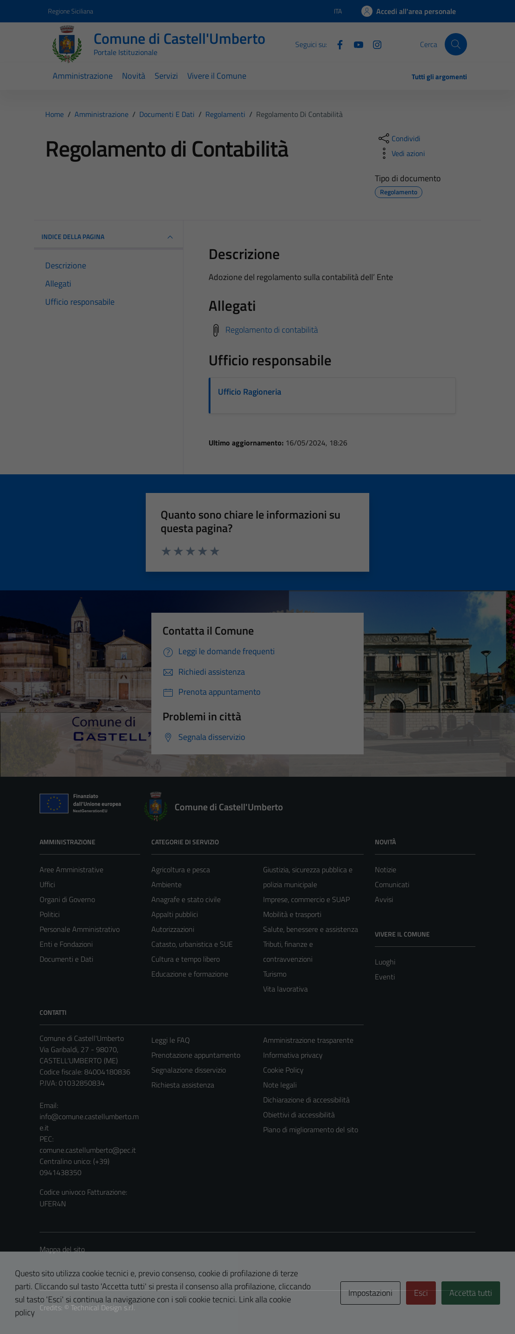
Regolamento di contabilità (271, 329)
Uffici (47, 884)
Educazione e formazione (189, 973)
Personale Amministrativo (80, 929)
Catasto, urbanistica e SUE (192, 944)
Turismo (274, 973)
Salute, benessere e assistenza (310, 929)
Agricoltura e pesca (180, 869)
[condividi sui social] (398, 138)
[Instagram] (373, 43)
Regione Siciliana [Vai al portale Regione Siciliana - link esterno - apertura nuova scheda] (70, 11)
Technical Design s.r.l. (103, 1307)
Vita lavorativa (285, 988)
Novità (133, 75)
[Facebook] (336, 43)
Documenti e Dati (66, 959)
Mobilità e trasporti (292, 914)
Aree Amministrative (71, 869)
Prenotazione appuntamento (195, 1054)
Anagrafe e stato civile (186, 899)
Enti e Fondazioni (66, 944)
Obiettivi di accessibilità (299, 1114)
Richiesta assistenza (182, 1084)
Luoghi (385, 961)
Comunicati (392, 884)
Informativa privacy (293, 1054)
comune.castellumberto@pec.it (88, 1150)
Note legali (280, 1084)
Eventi (385, 976)
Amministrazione (83, 75)
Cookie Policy (283, 1069)
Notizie (385, 869)
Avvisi (384, 899)
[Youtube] (355, 43)
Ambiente (166, 884)
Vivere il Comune (216, 75)
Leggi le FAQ (170, 1040)
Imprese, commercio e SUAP (306, 899)
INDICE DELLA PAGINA (108, 237)
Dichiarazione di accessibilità (306, 1099)
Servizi (166, 75)
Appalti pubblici (174, 914)
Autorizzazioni (172, 929)
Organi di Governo (67, 899)
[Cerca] (456, 44)
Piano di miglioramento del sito (310, 1129)
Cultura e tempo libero (185, 959)
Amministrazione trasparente (308, 1040)
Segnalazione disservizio (188, 1069)
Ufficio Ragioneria (249, 391)
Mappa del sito (62, 1249)
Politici (50, 914)
